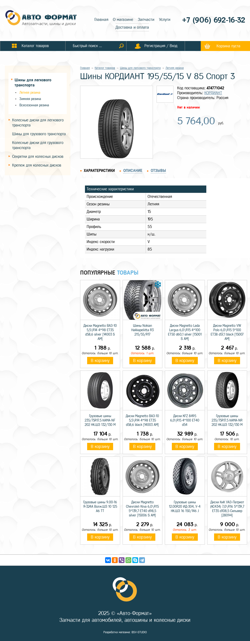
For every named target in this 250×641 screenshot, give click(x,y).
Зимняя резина (30, 99)
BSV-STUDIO (139, 632)
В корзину (100, 360)
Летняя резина (29, 92)
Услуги (164, 19)
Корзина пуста (228, 46)
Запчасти (146, 19)
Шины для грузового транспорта (39, 134)
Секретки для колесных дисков (37, 156)
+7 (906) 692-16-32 (213, 20)
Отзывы (158, 171)
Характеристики (99, 171)
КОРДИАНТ (213, 93)
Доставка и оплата (132, 27)
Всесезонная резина (34, 105)
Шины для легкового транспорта (140, 68)
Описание (132, 171)
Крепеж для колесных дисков (36, 165)
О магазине (123, 19)
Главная (101, 19)
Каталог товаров (105, 68)
